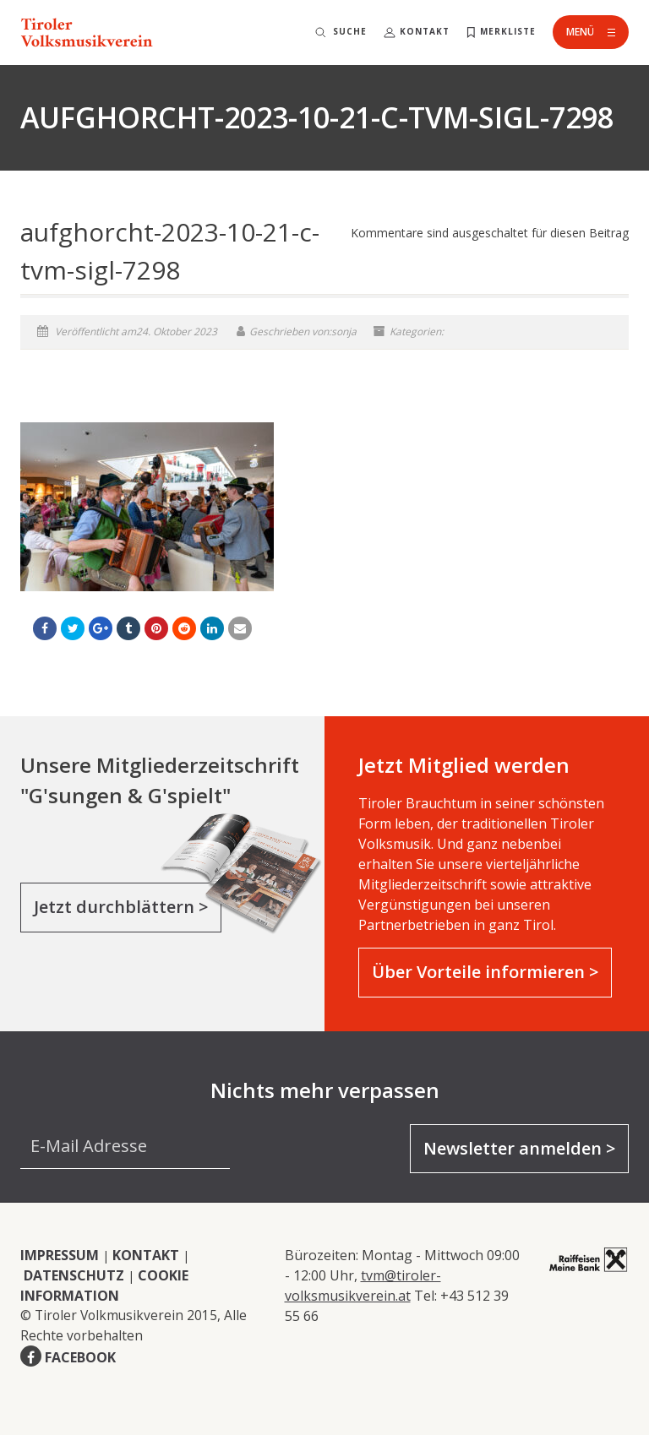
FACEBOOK (80, 1357)
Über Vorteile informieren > (485, 971)
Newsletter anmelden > (519, 1148)
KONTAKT (145, 1255)
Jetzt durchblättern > (121, 906)
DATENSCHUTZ (74, 1275)
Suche (350, 31)
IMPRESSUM (59, 1255)
